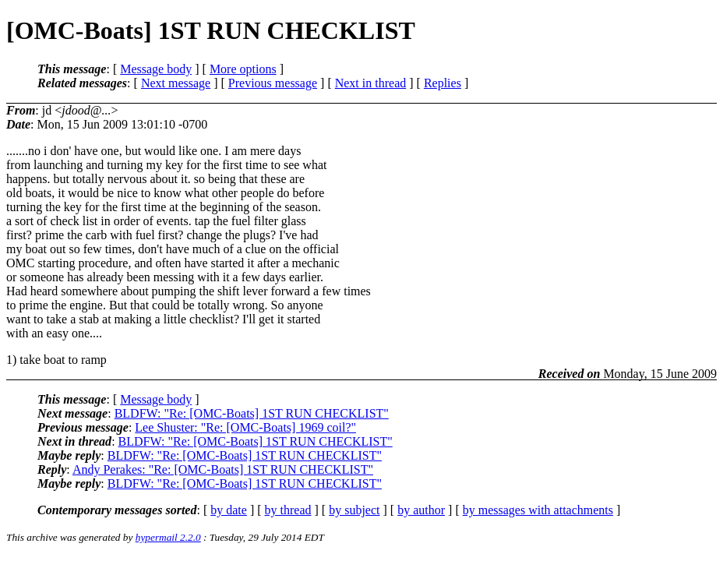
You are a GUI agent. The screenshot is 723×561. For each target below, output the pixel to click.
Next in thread (371, 83)
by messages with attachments (538, 510)
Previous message (272, 83)
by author (421, 510)
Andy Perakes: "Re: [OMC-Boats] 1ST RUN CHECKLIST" (222, 469)
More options (243, 69)
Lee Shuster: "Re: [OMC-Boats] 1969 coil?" (245, 427)
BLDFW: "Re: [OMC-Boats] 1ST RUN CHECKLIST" (252, 413)
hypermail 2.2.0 (168, 537)
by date (228, 510)
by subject (354, 510)
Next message (175, 83)
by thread (288, 510)
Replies (442, 83)
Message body (156, 69)
